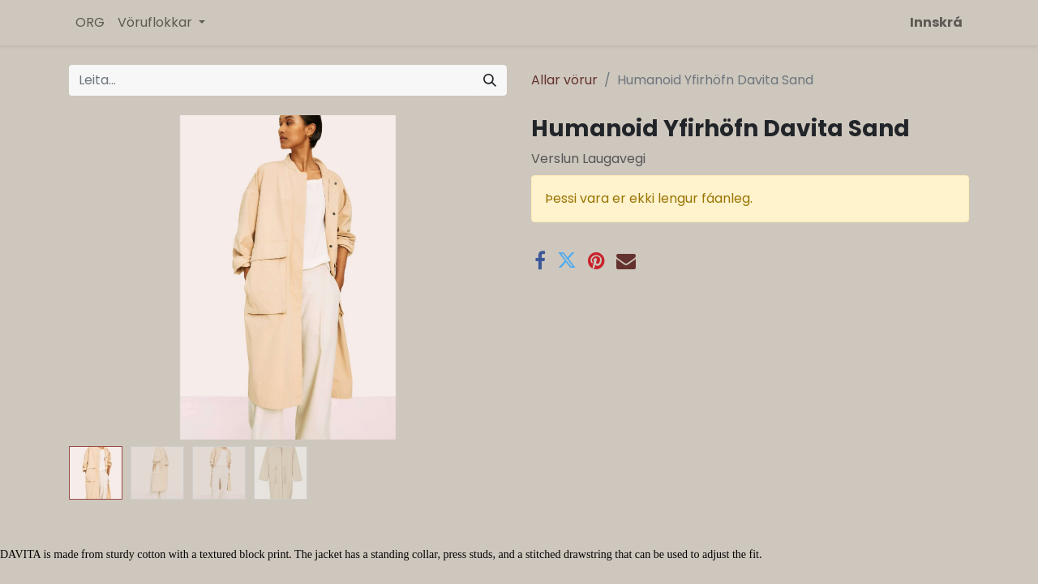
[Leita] (490, 80)
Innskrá (936, 22)
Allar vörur (564, 80)
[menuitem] (90, 22)
